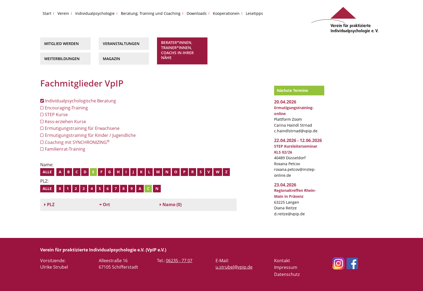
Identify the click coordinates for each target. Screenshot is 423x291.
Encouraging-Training (64, 108)
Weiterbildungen (62, 58)
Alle (47, 171)
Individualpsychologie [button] (95, 13)
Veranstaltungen (121, 43)
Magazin (111, 58)
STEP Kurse (54, 114)
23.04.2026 (285, 185)
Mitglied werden (61, 43)
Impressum (285, 267)
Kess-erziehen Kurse (63, 121)
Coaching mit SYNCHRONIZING (75, 142)
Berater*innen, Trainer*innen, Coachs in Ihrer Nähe (177, 50)
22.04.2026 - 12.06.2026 (298, 140)
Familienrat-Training (62, 149)
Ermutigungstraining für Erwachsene (80, 128)
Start (47, 13)
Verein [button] (63, 13)
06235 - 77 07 (179, 261)
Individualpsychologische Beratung (78, 101)
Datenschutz (287, 274)
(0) (171, 204)
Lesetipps (254, 13)
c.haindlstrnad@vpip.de (296, 130)
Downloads (197, 13)
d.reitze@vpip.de (289, 213)
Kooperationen (226, 13)
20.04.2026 (285, 102)
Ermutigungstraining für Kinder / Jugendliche (88, 135)
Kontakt (282, 261)
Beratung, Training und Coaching (150, 13)
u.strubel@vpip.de (234, 267)
